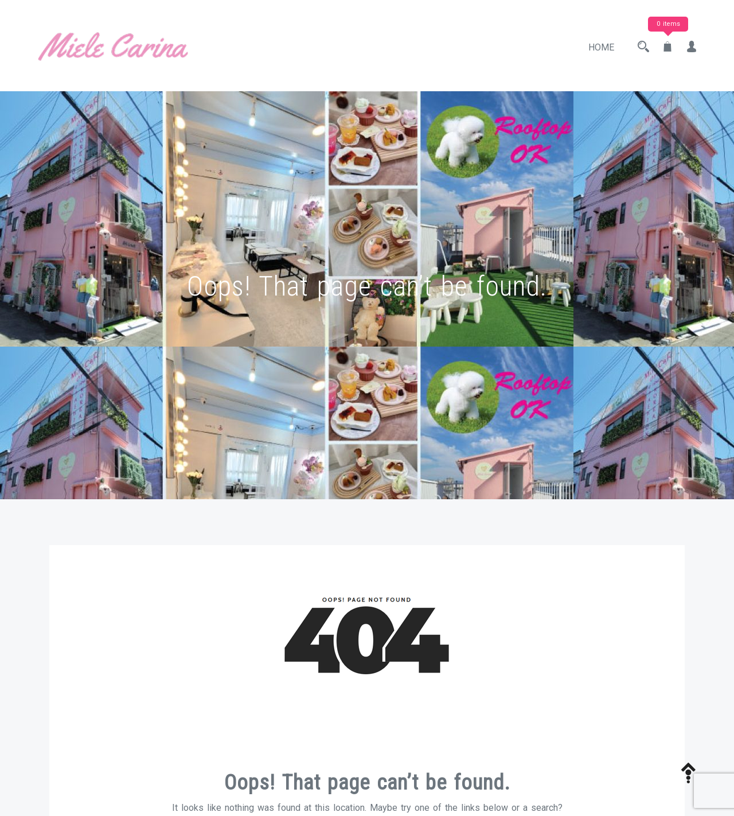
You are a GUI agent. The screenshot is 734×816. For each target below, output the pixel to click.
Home (601, 47)
